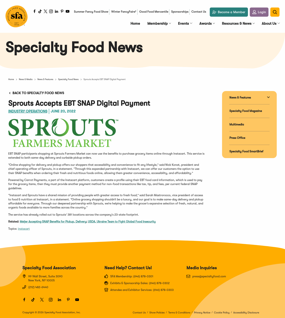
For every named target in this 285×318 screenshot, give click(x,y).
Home (11, 79)
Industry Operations (27, 111)
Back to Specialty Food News (36, 93)
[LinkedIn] (56, 12)
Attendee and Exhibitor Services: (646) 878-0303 (139, 290)
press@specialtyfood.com (206, 276)
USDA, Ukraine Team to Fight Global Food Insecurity (122, 221)
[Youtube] (67, 12)
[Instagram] (51, 12)
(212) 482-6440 (35, 287)
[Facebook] (34, 12)
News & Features (45, 79)
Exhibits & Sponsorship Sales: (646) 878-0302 (137, 283)
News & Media (25, 79)
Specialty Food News (68, 79)
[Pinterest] (62, 12)
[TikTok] (40, 12)
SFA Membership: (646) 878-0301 (128, 276)
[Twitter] (45, 12)
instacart (24, 228)
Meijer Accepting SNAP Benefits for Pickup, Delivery (53, 221)
